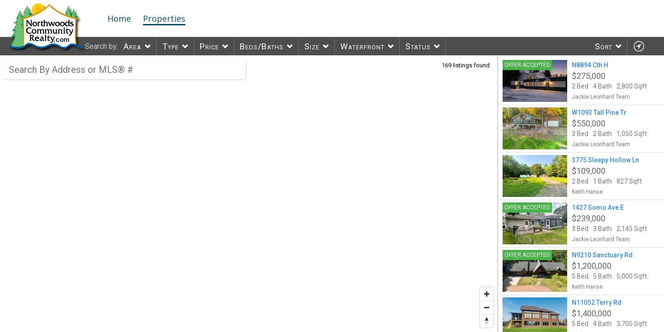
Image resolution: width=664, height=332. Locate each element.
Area (133, 46)
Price (209, 46)
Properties (164, 18)
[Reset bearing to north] (486, 320)
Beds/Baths (262, 46)
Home (119, 18)
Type (170, 46)
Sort (603, 46)
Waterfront (362, 46)
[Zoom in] (486, 294)
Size (312, 46)
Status (418, 46)
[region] (249, 193)
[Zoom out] (486, 307)
